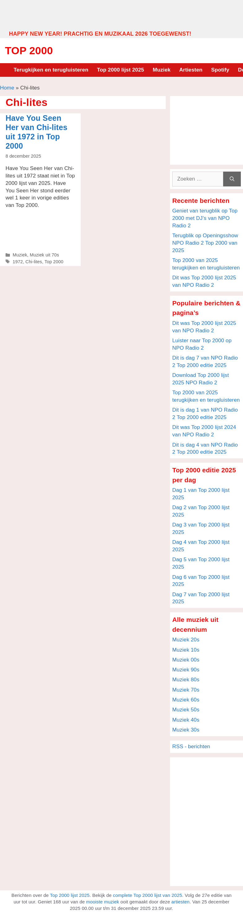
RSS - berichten (191, 746)
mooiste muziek (102, 901)
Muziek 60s (185, 700)
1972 (18, 261)
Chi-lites (33, 261)
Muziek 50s (185, 710)
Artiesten (190, 70)
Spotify (220, 70)
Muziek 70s (185, 690)
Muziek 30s (185, 730)
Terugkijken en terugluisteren (51, 70)
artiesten (180, 901)
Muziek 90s (185, 670)
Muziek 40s (185, 720)
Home (7, 88)
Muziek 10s (185, 650)
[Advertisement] (121, 15)
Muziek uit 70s (44, 254)
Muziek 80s (185, 680)
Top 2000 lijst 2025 (120, 70)
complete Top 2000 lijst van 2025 (147, 895)
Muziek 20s (185, 640)
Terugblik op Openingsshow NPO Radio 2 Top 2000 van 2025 (205, 243)
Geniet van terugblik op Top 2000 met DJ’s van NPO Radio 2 (204, 218)
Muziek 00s (185, 660)
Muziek (162, 70)
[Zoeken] (232, 179)
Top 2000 (29, 50)
